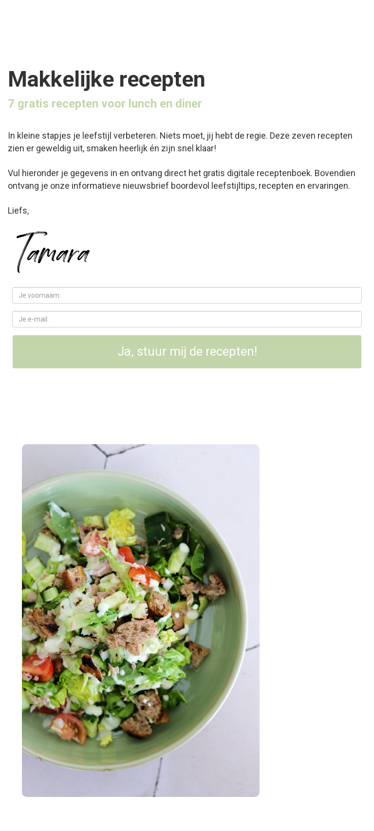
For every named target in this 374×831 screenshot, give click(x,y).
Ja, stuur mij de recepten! (187, 351)
